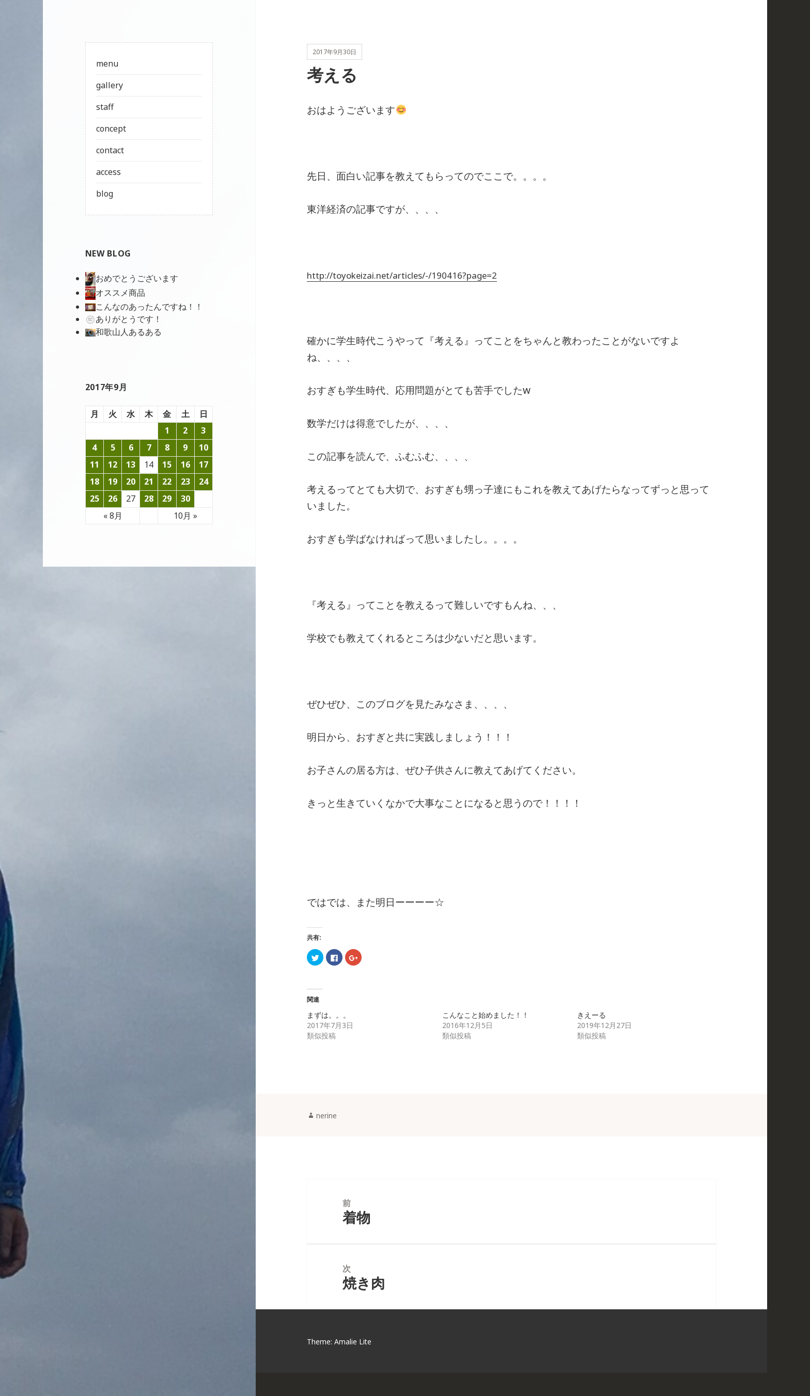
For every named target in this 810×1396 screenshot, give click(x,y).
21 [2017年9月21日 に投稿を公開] (148, 481)
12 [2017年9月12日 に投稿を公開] (112, 464)
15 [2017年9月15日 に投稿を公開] (167, 464)
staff (105, 107)
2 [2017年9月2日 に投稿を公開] (185, 430)
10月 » (185, 515)
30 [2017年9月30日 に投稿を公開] (185, 498)
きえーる (591, 1027)
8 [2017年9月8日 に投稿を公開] (167, 447)
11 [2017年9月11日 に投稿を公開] (94, 464)
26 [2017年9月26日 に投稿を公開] (112, 498)
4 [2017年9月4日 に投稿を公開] (94, 447)
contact (110, 150)
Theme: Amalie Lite (344, 1364)
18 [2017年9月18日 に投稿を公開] (94, 481)
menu (107, 63)
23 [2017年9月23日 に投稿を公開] (185, 481)
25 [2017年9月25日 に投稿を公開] (94, 498)
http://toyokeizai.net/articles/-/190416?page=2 (416, 288)
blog (104, 193)
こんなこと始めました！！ (485, 1027)
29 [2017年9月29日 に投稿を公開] (167, 498)
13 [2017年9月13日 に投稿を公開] (130, 464)
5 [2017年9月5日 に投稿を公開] (113, 447)
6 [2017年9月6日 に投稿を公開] (131, 447)
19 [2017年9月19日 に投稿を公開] (112, 481)
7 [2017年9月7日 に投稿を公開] (149, 447)
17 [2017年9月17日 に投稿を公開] (203, 464)
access (108, 172)
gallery (109, 85)
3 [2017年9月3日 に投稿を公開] (203, 430)
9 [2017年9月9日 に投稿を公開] (185, 447)
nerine (329, 1127)
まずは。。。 (328, 1027)
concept (111, 128)
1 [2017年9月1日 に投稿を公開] (167, 430)
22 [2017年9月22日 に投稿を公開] (167, 481)
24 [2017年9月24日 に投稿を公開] (203, 481)
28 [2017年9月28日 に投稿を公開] (148, 498)
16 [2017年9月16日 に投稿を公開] (185, 464)
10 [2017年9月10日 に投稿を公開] (203, 447)
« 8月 (112, 515)
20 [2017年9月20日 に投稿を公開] (130, 481)
